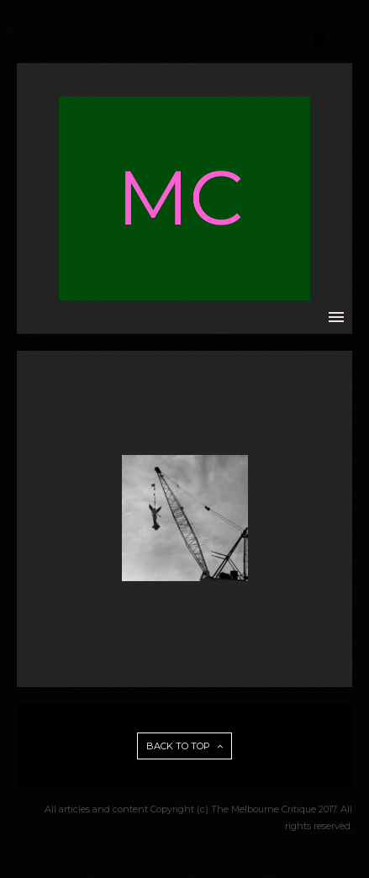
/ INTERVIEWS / (115, 40)
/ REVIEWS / (196, 40)
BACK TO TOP (184, 746)
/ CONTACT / (268, 40)
